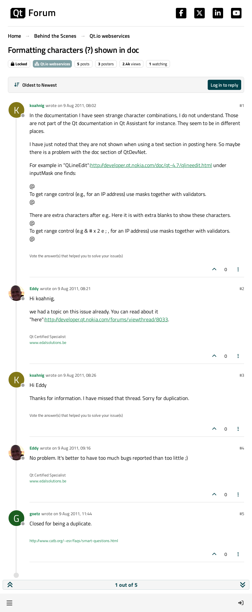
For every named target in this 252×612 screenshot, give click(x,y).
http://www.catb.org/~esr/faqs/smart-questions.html (74, 541)
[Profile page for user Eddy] (16, 293)
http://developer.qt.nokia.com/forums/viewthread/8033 (106, 319)
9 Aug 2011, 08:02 (79, 105)
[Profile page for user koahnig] (16, 110)
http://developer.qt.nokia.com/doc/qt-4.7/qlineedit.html (151, 165)
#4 (242, 448)
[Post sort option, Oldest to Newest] (35, 85)
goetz (35, 513)
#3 (242, 375)
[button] (9, 602)
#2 (242, 288)
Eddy (34, 288)
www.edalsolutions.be (48, 342)
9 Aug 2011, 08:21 (74, 288)
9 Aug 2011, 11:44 (75, 513)
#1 (242, 105)
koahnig (37, 105)
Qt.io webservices (52, 64)
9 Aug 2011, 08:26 (79, 375)
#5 (242, 513)
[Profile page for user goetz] (16, 518)
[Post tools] (238, 269)
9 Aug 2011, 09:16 (74, 448)
